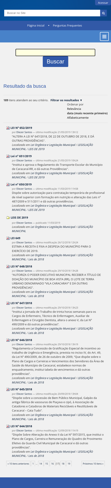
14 (40, 463)
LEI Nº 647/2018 (21, 303)
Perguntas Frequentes (67, 25)
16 (52, 463)
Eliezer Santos (24, 132)
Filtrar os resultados (65, 100)
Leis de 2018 (36, 259)
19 (69, 463)
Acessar (103, 3)
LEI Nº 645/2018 (21, 389)
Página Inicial (36, 25)
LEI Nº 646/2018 (21, 340)
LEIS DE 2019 (36, 149)
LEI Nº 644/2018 (21, 426)
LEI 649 (15, 238)
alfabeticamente (78, 118)
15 (46, 463)
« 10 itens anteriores (18, 463)
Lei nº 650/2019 (21, 184)
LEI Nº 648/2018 (21, 266)
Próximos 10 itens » (93, 463)
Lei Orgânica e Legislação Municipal (53, 145)
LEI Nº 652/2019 (21, 128)
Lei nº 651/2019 (21, 156)
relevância (74, 109)
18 (63, 463)
